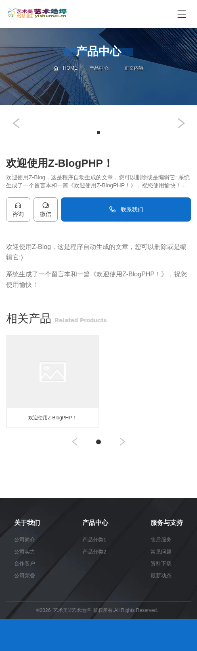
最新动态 (161, 575)
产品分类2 (94, 552)
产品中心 (99, 68)
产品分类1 (94, 540)
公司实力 (24, 552)
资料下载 (161, 563)
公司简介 (24, 540)
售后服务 (161, 540)
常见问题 (161, 552)
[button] (16, 123)
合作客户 (24, 563)
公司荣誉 (24, 575)
